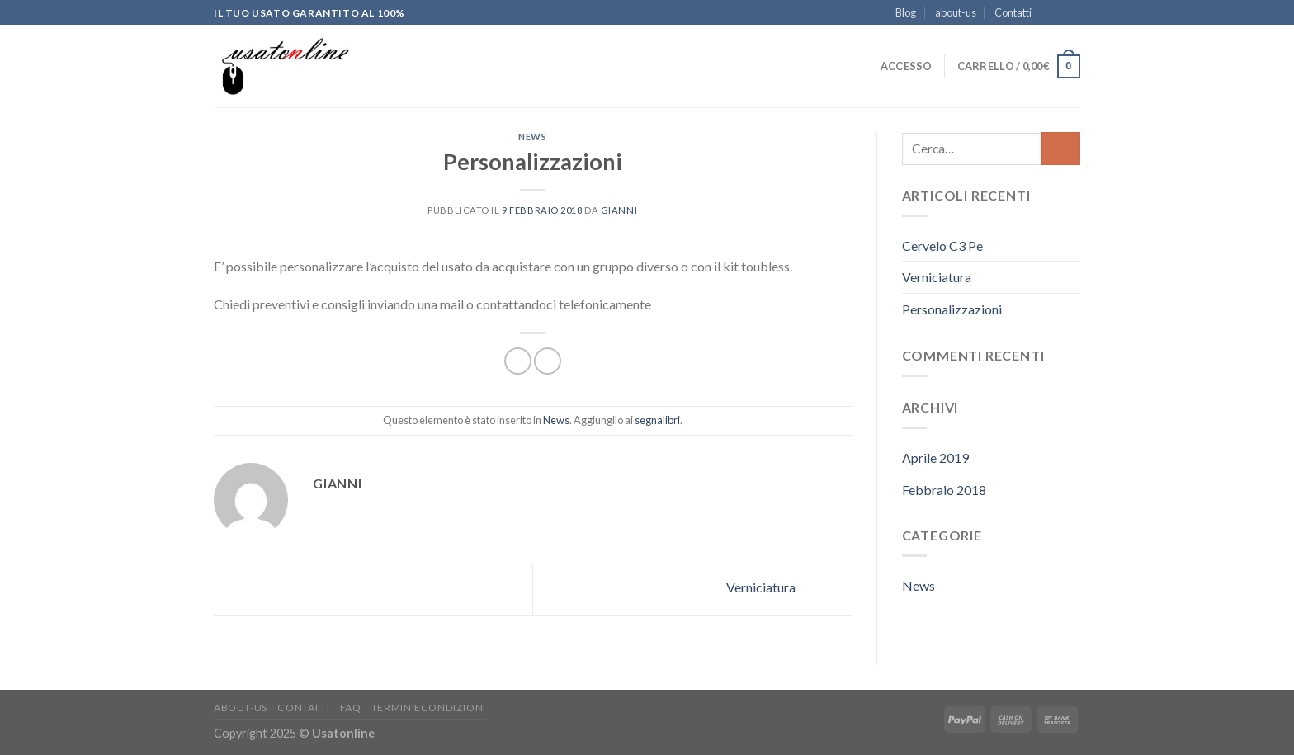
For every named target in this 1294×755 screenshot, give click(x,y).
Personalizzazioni (952, 309)
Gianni (619, 210)
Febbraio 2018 (944, 490)
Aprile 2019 (935, 457)
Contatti (1013, 12)
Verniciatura (789, 588)
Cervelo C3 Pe (942, 245)
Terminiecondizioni (428, 707)
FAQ (350, 707)
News (532, 136)
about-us (955, 12)
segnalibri (657, 420)
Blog (905, 12)
